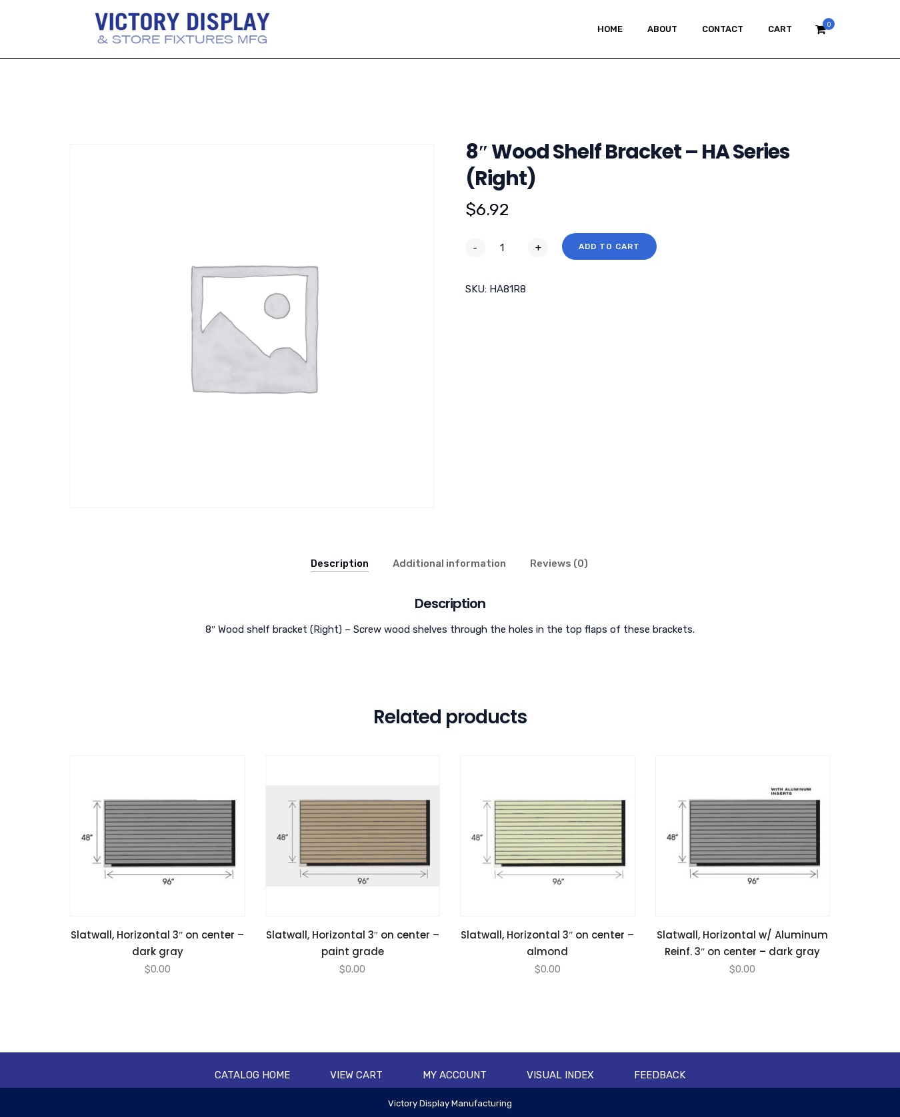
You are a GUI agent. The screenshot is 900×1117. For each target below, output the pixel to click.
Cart (780, 29)
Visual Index (560, 1075)
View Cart (356, 1075)
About (662, 29)
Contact (722, 29)
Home (610, 29)
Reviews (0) (559, 563)
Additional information (449, 563)
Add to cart (609, 246)
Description (340, 563)
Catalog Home (252, 1075)
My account (455, 1075)
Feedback (659, 1075)
